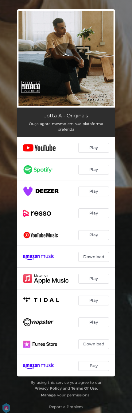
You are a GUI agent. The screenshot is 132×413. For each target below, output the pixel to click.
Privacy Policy (48, 388)
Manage (48, 395)
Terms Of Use (84, 388)
